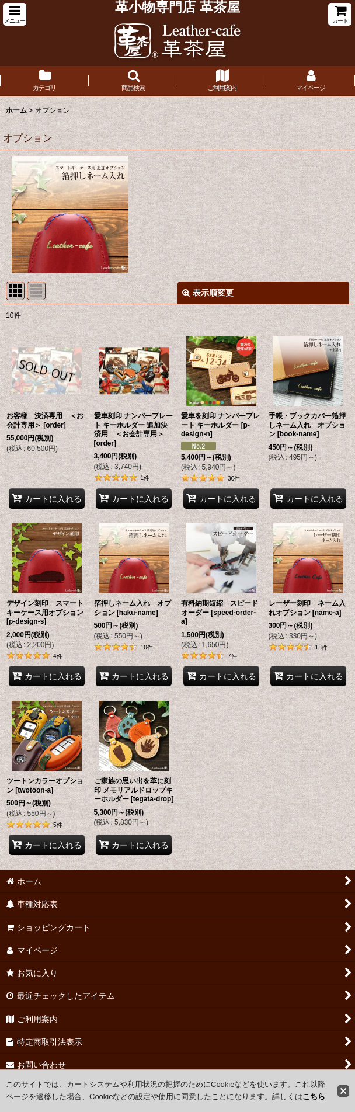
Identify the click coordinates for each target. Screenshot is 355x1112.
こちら (313, 1096)
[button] (14, 14)
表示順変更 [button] (208, 292)
